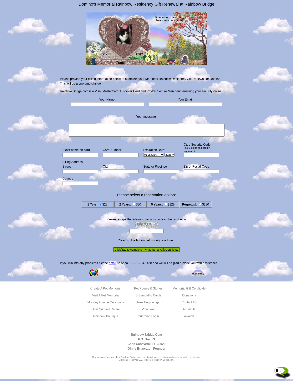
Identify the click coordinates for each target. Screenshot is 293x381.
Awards (189, 318)
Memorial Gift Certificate (189, 290)
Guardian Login (148, 318)
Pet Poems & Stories (148, 290)
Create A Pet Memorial (105, 290)
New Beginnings (148, 304)
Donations (189, 297)
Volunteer (148, 311)
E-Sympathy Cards (148, 297)
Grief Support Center (106, 311)
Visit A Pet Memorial (105, 297)
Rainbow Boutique (105, 318)
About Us (189, 311)
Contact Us (189, 304)
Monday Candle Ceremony (105, 304)
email (112, 265)
